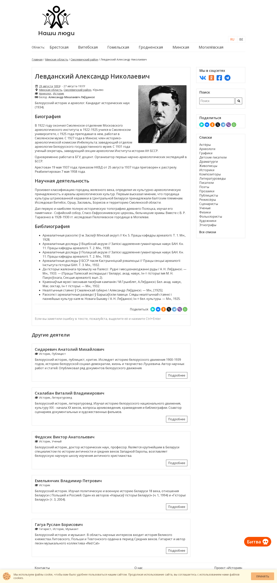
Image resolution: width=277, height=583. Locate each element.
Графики (205, 153)
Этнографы (207, 225)
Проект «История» (228, 568)
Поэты (204, 187)
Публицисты (208, 195)
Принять (262, 576)
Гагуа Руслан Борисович (59, 524)
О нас (138, 568)
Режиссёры (207, 199)
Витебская (88, 47)
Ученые (205, 208)
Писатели (206, 183)
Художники (207, 221)
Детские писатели (213, 157)
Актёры (205, 145)
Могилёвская (211, 47)
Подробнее (176, 375)
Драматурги (208, 161)
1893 (57, 86)
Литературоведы (212, 178)
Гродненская (151, 47)
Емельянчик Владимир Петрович (68, 480)
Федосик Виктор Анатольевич (64, 437)
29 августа (46, 86)
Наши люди (56, 33)
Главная (37, 59)
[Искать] (238, 101)
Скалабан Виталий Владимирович (69, 393)
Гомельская (118, 47)
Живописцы (208, 166)
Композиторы (210, 174)
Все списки (207, 232)
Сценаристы (208, 204)
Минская (181, 47)
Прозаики (206, 191)
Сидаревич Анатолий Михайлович (69, 349)
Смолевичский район (84, 59)
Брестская (59, 47)
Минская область (56, 59)
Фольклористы (210, 216)
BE (241, 39)
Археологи (207, 149)
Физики (205, 212)
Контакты (42, 568)
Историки (206, 170)
